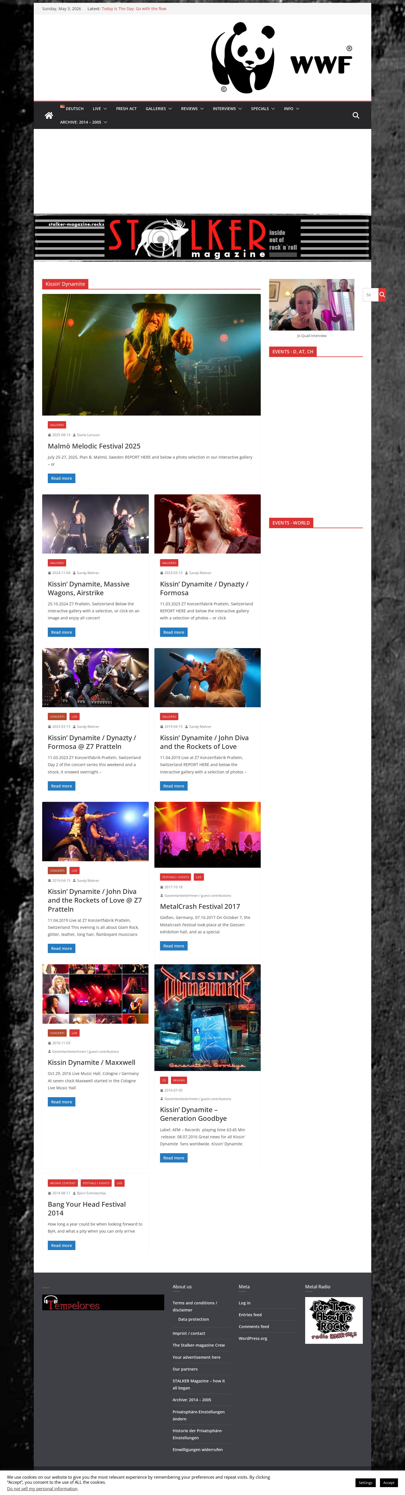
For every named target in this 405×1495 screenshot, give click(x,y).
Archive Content (63, 1183)
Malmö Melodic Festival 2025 (94, 445)
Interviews (224, 108)
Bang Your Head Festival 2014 (87, 1208)
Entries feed (250, 1314)
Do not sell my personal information (42, 1488)
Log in (245, 1303)
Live (97, 108)
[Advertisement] (202, 171)
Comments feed (254, 1326)
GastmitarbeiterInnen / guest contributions (198, 895)
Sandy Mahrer (88, 572)
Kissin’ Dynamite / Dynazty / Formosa (204, 588)
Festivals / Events (175, 877)
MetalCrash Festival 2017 (200, 906)
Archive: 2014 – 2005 (80, 122)
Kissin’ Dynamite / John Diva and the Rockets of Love (204, 742)
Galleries (156, 108)
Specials (260, 108)
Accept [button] (389, 1482)
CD (164, 1080)
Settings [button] (365, 1482)
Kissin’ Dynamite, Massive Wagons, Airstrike (89, 588)
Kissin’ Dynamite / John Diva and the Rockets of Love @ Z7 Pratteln (95, 900)
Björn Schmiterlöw (91, 1193)
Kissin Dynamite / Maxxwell (91, 1062)
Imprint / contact (189, 1333)
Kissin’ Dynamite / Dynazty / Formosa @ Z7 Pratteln (92, 742)
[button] (104, 109)
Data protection (193, 1319)
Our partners (185, 1369)
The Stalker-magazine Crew (199, 1345)
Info (288, 108)
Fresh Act (126, 108)
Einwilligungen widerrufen (198, 1449)
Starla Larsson (88, 434)
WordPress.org (253, 1338)
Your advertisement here (196, 1357)
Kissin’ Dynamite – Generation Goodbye (193, 1114)
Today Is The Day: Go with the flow (134, 8)
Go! (382, 294)
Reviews (189, 108)
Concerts (57, 717)
